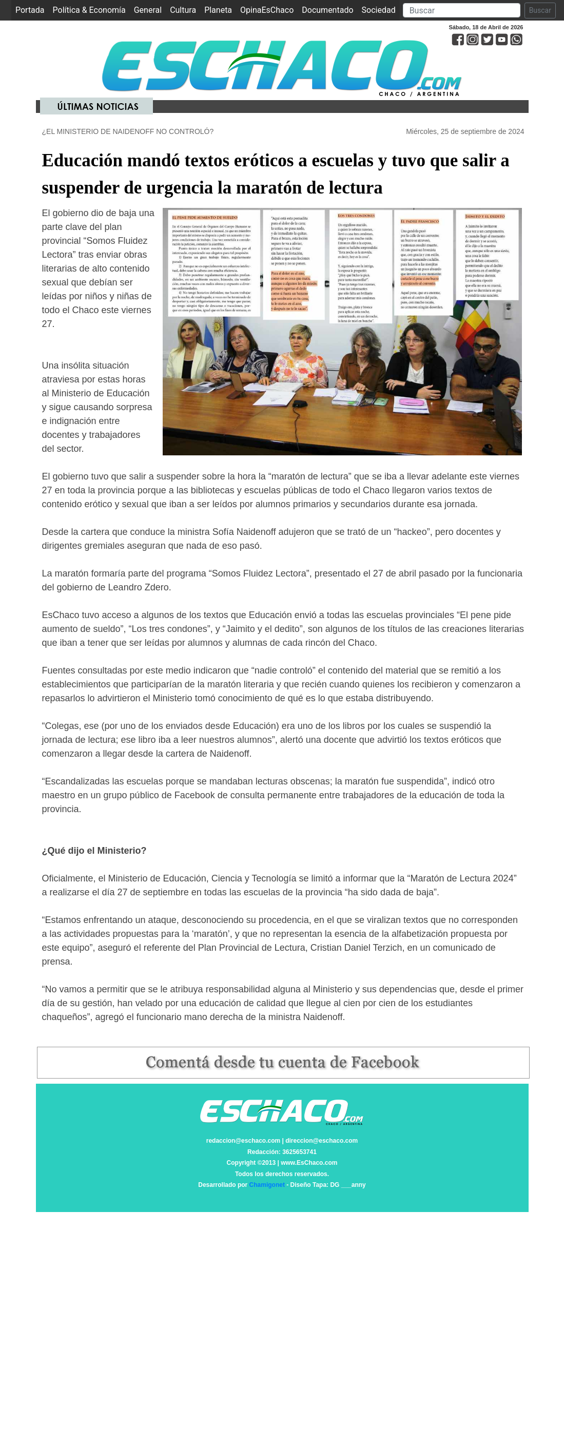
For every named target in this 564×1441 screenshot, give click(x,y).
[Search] (461, 10)
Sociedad (379, 10)
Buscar (540, 10)
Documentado (327, 10)
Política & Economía (89, 10)
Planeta (218, 10)
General (148, 10)
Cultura (183, 10)
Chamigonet (267, 1184)
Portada (32, 9)
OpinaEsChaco (267, 10)
